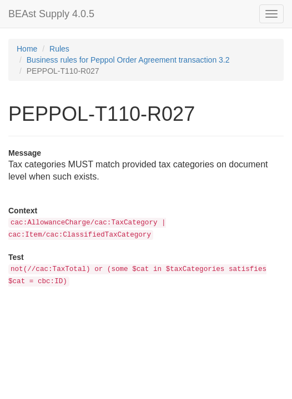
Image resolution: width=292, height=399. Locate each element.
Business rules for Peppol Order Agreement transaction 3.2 (128, 59)
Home (27, 48)
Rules (59, 48)
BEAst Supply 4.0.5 (51, 13)
